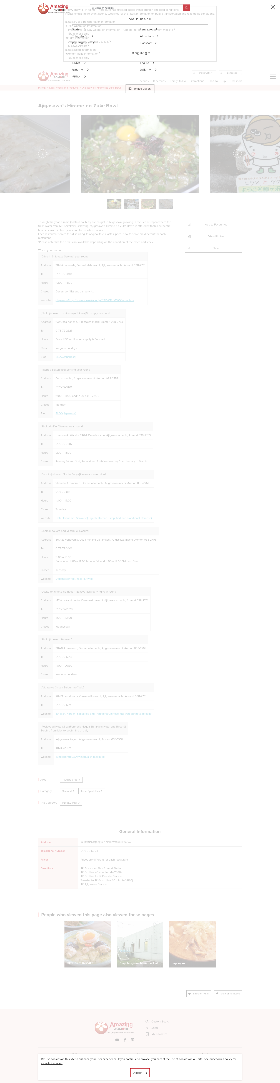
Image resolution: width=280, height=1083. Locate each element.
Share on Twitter (198, 993)
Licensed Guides (117, 1069)
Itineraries (159, 81)
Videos (140, 1054)
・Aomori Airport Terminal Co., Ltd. (88, 42)
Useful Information (161, 1069)
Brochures (208, 1054)
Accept (140, 1073)
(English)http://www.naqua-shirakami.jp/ (81, 757)
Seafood (68, 791)
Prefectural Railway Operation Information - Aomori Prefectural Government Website (122, 30)
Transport (236, 81)
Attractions (197, 81)
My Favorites (156, 1034)
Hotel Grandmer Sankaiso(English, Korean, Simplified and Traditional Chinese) (104, 518)
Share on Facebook (228, 993)
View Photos (206, 236)
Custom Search (158, 1021)
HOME (42, 87)
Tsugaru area (71, 780)
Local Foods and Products (63, 87)
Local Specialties (92, 791)
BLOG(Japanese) (66, 357)
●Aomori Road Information (83, 54)
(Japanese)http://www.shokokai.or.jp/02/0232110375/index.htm (95, 300)
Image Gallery (72, 1054)
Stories (144, 81)
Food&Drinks (71, 803)
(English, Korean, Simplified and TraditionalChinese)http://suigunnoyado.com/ (104, 714)
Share (204, 248)
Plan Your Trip (217, 81)
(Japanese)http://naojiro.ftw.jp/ (75, 579)
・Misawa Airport (77, 46)
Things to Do (178, 81)
